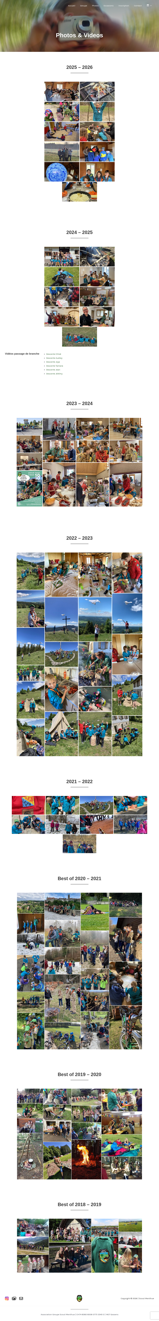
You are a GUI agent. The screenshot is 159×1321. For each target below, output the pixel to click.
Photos (95, 5)
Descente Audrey (54, 358)
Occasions (109, 5)
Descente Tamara (54, 366)
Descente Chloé (53, 354)
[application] (150, 5)
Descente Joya (53, 362)
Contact (138, 5)
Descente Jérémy (54, 373)
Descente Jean (53, 369)
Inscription (124, 5)
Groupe (83, 5)
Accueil (71, 5)
